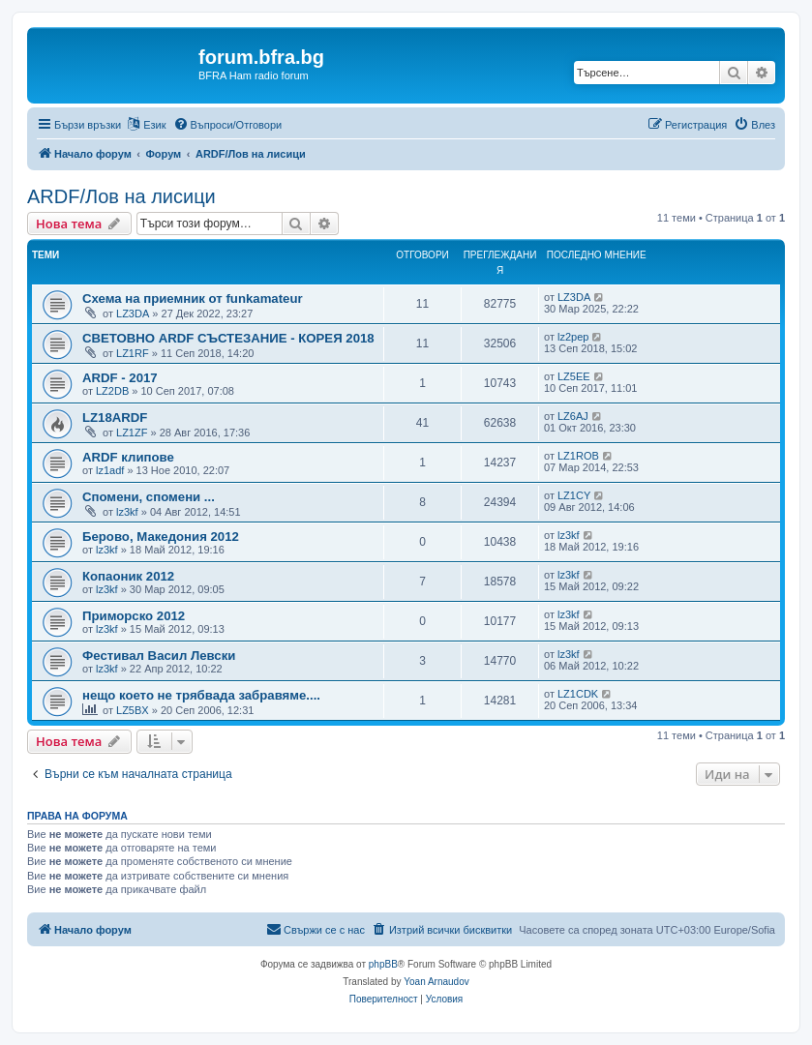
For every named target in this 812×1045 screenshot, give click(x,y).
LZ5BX (132, 710)
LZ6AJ (572, 416)
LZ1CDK (577, 694)
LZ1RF (132, 353)
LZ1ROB (578, 456)
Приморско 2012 (133, 616)
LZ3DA (132, 313)
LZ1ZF (131, 432)
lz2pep (572, 337)
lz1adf (110, 470)
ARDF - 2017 (120, 378)
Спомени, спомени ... (148, 497)
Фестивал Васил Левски (158, 655)
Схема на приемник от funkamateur (192, 298)
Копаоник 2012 (128, 576)
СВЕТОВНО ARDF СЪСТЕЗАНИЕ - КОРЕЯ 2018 (228, 338)
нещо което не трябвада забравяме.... (201, 695)
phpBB (383, 964)
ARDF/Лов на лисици (121, 196)
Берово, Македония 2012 (160, 536)
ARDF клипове (128, 457)
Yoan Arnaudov (436, 981)
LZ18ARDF (114, 417)
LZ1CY (573, 495)
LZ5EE (573, 376)
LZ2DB (112, 391)
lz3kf (127, 512)
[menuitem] (228, 124)
